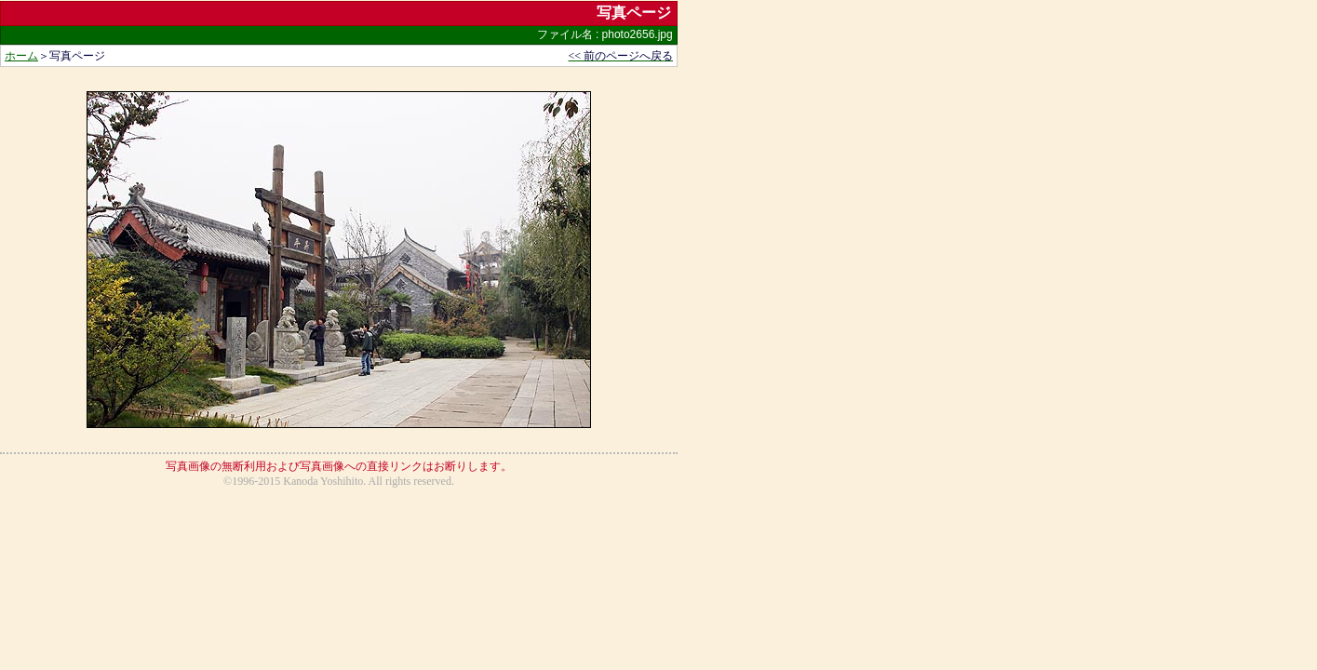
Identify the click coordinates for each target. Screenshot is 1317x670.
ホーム (21, 55)
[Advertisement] (339, 540)
